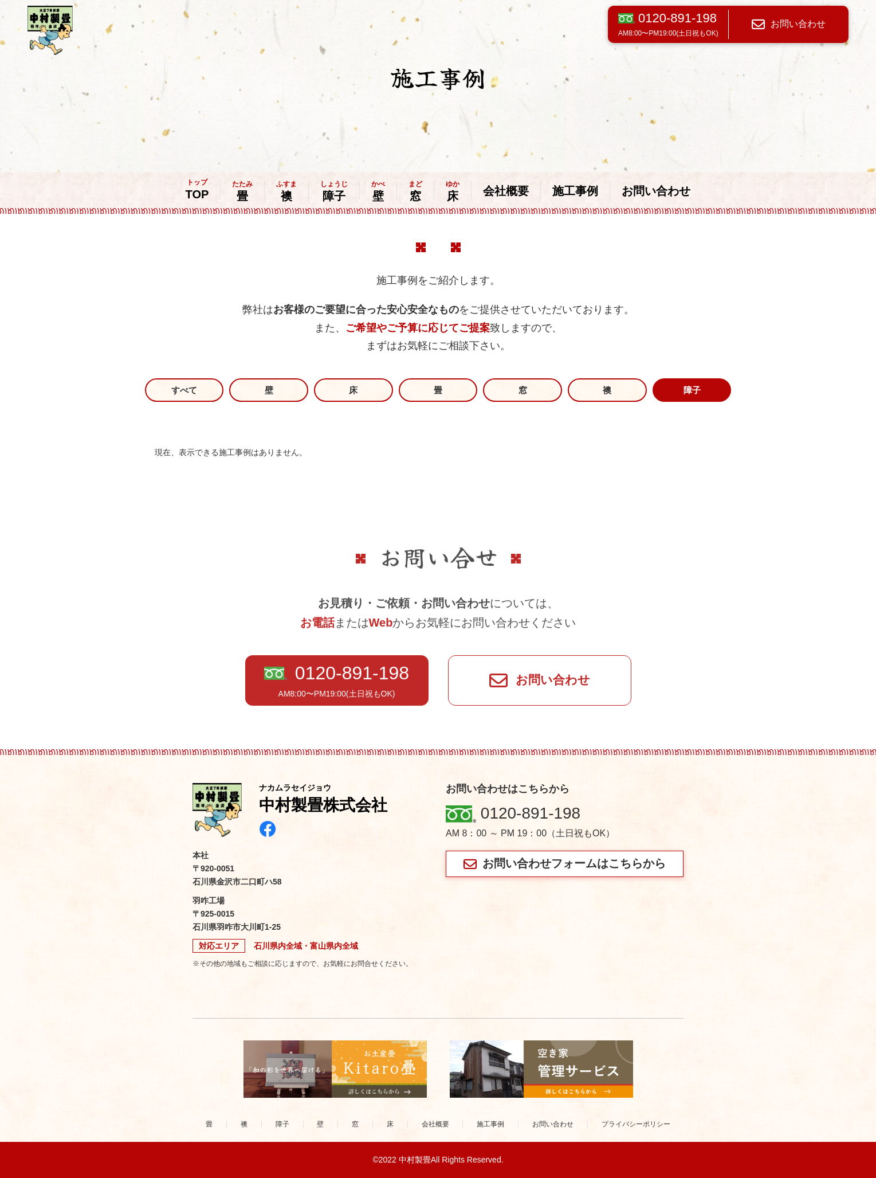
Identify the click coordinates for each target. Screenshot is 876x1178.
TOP (197, 190)
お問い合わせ (789, 24)
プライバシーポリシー (636, 1124)
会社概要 (506, 191)
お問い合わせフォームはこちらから (564, 863)
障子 (334, 191)
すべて (184, 390)
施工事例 (575, 191)
